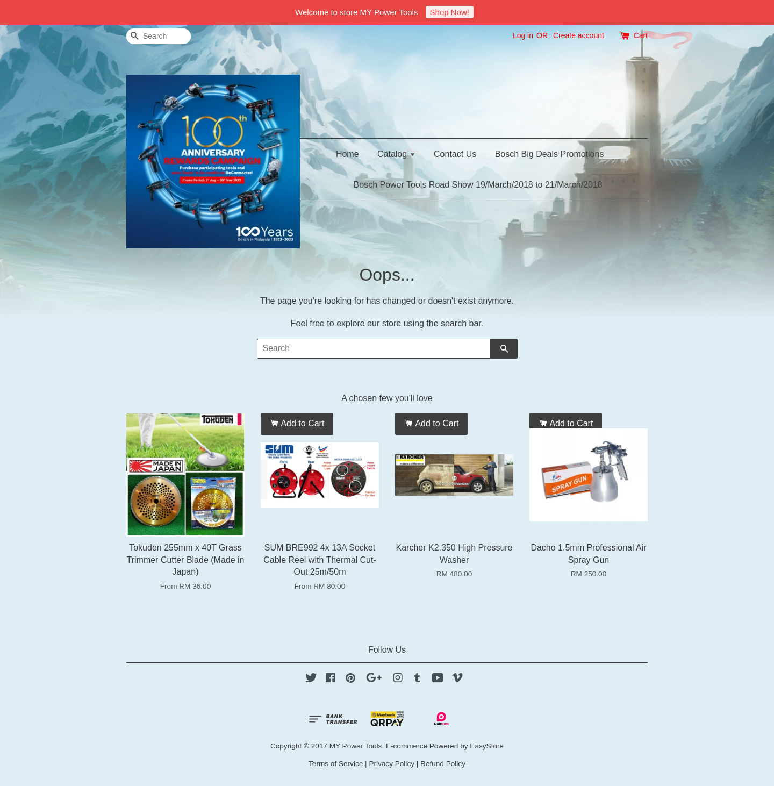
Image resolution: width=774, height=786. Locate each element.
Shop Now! (449, 12)
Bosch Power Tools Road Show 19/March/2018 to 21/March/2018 (478, 184)
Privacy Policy (391, 764)
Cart (641, 35)
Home (347, 154)
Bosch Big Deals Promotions (549, 154)
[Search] (158, 36)
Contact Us (455, 154)
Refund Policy (442, 764)
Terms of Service (336, 764)
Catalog (396, 154)
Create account (578, 35)
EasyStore (487, 746)
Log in (523, 35)
